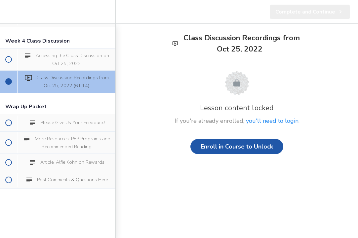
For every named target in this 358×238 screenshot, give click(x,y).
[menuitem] (107, 11)
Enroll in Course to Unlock (237, 147)
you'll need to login (272, 121)
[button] (8, 11)
